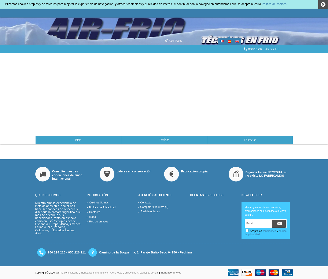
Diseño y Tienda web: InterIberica (89, 272)
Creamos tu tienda (147, 272)
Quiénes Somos (168, 58)
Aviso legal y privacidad (123, 272)
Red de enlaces (97, 221)
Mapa (91, 217)
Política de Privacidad (101, 207)
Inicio (154, 58)
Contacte (93, 212)
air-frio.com (62, 272)
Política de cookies (274, 4)
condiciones (269, 231)
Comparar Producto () (153, 207)
